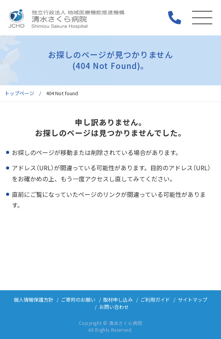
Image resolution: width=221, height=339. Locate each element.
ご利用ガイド (155, 299)
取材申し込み (118, 299)
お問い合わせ (114, 306)
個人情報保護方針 (33, 299)
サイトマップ (192, 299)
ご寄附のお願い (78, 299)
